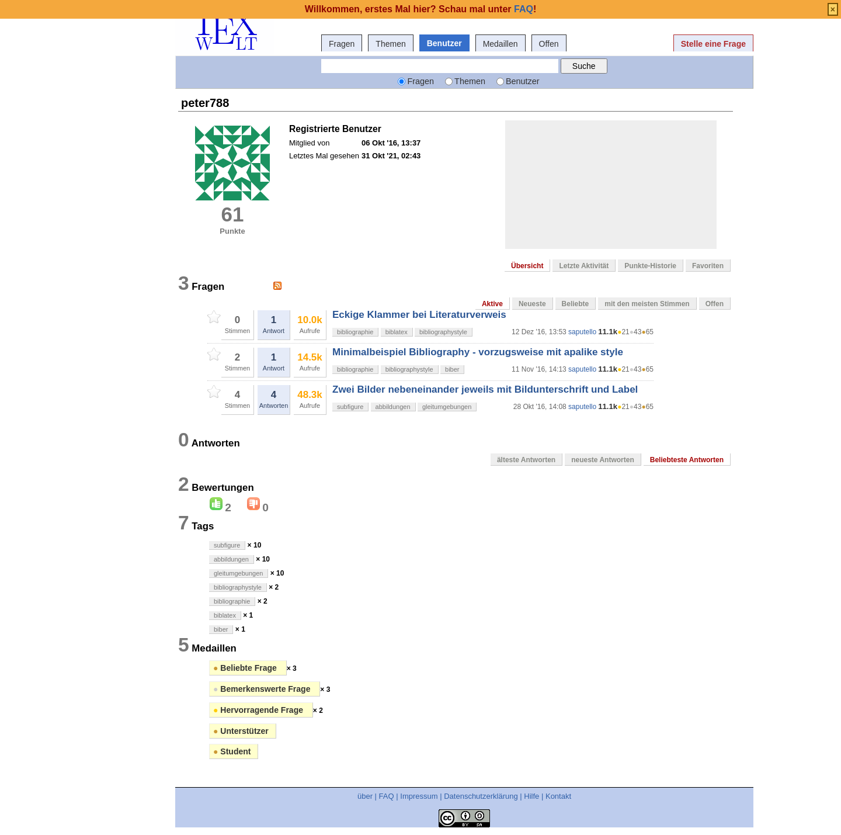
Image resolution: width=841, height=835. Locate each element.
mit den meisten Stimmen (646, 304)
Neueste (532, 304)
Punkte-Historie (650, 266)
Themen (390, 43)
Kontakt (558, 796)
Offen (549, 43)
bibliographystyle (443, 331)
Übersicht (527, 266)
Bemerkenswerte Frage (262, 689)
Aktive (492, 304)
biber (452, 369)
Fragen (342, 43)
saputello (582, 332)
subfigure (350, 406)
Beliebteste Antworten (687, 460)
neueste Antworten (602, 460)
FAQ (386, 796)
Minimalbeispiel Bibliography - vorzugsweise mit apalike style (477, 352)
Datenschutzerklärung (480, 796)
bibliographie (355, 331)
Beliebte (575, 304)
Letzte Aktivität (584, 266)
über (365, 796)
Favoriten (708, 266)
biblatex (396, 331)
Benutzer (444, 43)
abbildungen (393, 406)
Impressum (418, 796)
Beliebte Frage (246, 668)
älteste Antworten (526, 460)
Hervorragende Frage (259, 710)
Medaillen (500, 43)
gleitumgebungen (446, 406)
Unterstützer (241, 731)
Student (232, 751)
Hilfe (531, 796)
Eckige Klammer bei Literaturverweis (419, 314)
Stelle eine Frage (713, 43)
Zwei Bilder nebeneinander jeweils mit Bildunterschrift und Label (485, 389)
